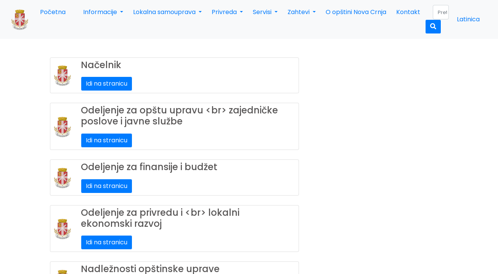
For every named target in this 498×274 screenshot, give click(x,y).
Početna (53, 12)
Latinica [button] (468, 19)
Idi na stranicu (106, 83)
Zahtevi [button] (299, 12)
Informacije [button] (101, 12)
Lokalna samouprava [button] (165, 12)
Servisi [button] (263, 12)
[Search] (441, 12)
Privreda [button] (225, 12)
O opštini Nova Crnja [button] (356, 12)
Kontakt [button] (408, 12)
